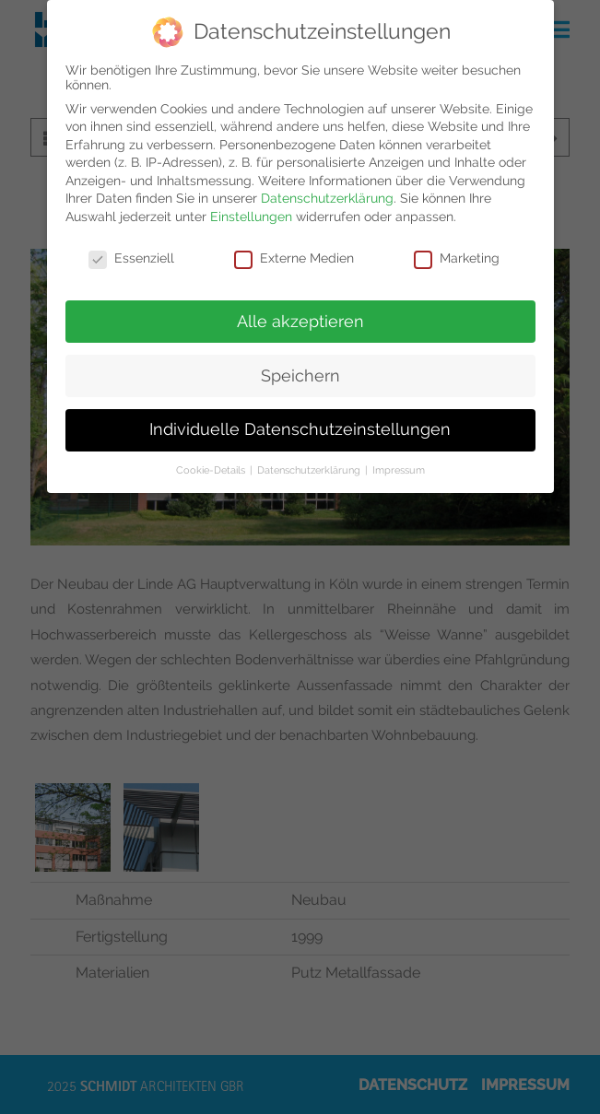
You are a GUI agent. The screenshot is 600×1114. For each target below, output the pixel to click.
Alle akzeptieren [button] (300, 321)
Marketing (457, 258)
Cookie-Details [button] (212, 469)
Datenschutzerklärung (327, 198)
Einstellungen (251, 216)
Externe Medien (294, 258)
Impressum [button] (398, 469)
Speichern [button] (300, 376)
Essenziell (131, 258)
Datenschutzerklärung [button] (310, 469)
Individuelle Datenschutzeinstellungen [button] (300, 429)
